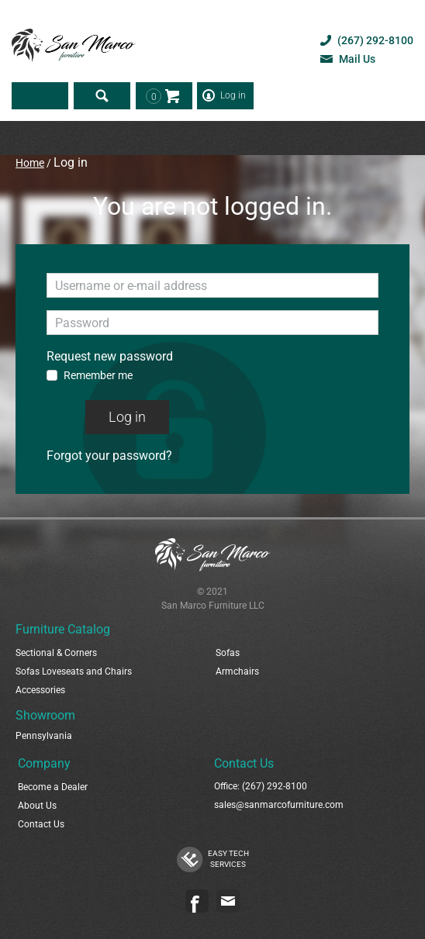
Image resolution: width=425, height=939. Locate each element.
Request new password (110, 356)
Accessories (40, 690)
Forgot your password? (109, 455)
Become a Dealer (53, 787)
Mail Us (357, 59)
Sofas (228, 652)
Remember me (98, 375)
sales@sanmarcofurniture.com (279, 804)
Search (102, 95)
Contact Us (41, 824)
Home (30, 163)
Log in (233, 95)
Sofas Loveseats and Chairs (74, 671)
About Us (37, 805)
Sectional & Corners (56, 652)
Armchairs (237, 671)
